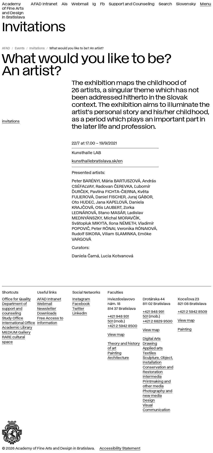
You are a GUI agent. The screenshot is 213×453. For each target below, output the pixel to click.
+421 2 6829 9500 (157, 321)
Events (20, 48)
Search (165, 4)
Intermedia (152, 376)
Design (149, 400)
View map (116, 334)
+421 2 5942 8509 (192, 311)
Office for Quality (16, 299)
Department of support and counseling (14, 308)
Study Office (12, 318)
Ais (65, 4)
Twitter (78, 308)
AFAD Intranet (44, 4)
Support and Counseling (132, 4)
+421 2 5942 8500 (122, 326)
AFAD (6, 48)
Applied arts (153, 348)
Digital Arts (152, 338)
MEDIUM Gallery (16, 332)
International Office (18, 323)
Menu (205, 4)
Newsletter (46, 308)
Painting (114, 353)
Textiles (149, 353)
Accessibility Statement (120, 448)
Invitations (37, 48)
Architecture (118, 358)
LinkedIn (79, 313)
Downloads (47, 313)
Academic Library (17, 327)
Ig (94, 4)
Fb (102, 4)
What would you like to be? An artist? (76, 48)
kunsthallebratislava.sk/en (97, 161)
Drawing (150, 343)
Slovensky (186, 4)
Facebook (81, 304)
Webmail (80, 4)
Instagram (81, 299)
